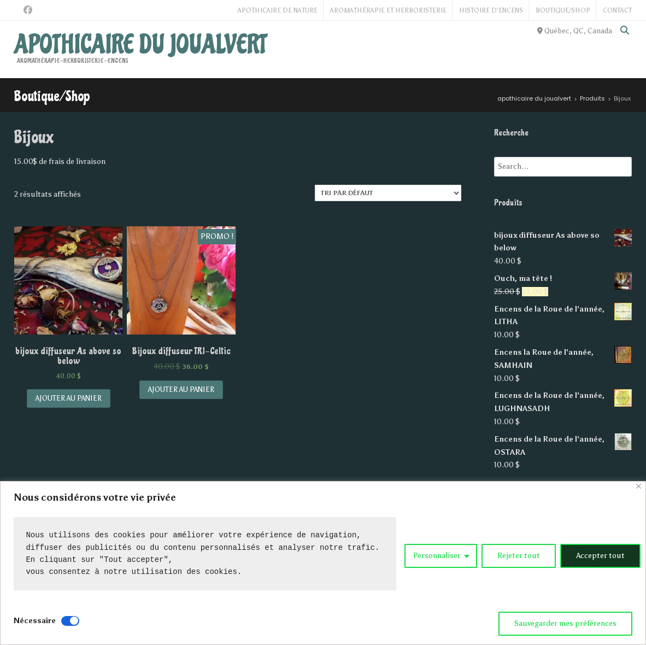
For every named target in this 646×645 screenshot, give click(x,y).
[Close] (638, 486)
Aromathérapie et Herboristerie (388, 10)
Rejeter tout (518, 555)
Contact (617, 10)
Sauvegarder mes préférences (565, 623)
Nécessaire (35, 620)
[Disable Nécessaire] (70, 621)
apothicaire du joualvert (140, 45)
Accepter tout (600, 555)
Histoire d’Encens (491, 10)
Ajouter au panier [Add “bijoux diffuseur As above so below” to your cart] (69, 398)
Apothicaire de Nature (278, 10)
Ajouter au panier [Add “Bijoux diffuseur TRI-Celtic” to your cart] (181, 389)
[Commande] (388, 193)
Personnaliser (437, 555)
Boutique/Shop (563, 10)
